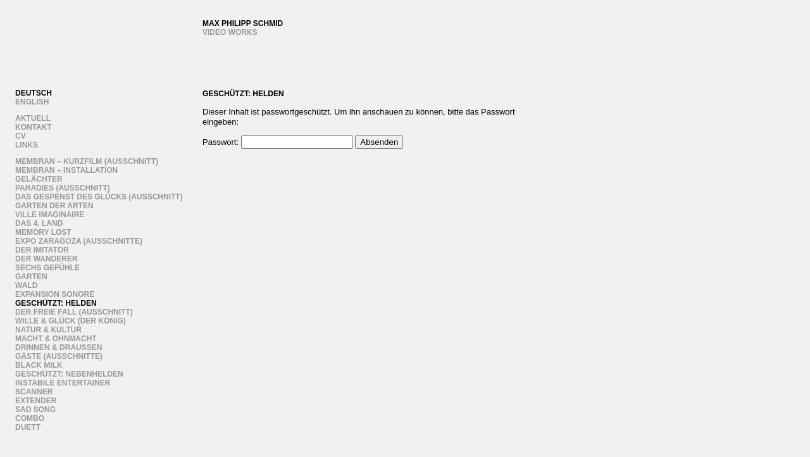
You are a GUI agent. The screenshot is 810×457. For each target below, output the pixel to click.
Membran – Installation (66, 170)
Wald (26, 285)
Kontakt (33, 127)
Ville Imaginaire (49, 214)
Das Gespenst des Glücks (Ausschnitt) (99, 196)
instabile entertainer (62, 383)
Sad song (35, 409)
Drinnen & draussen (58, 347)
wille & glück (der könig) (70, 320)
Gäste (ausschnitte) (59, 356)
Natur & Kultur (48, 329)
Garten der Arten (54, 205)
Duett (27, 427)
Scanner (34, 391)
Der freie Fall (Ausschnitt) (74, 312)
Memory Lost (43, 232)
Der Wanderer (46, 258)
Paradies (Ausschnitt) (62, 188)
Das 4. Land (39, 223)
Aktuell (33, 118)
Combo (29, 418)
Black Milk (39, 365)
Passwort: (277, 142)
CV (20, 136)
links (26, 145)
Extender (35, 400)
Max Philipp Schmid (242, 23)
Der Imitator (42, 250)
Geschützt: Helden (56, 303)
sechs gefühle (47, 267)
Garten (31, 276)
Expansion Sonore (54, 294)
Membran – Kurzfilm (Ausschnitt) (86, 161)
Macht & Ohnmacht (56, 338)
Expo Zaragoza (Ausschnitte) (78, 241)
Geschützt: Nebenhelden (69, 374)
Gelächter (39, 179)
